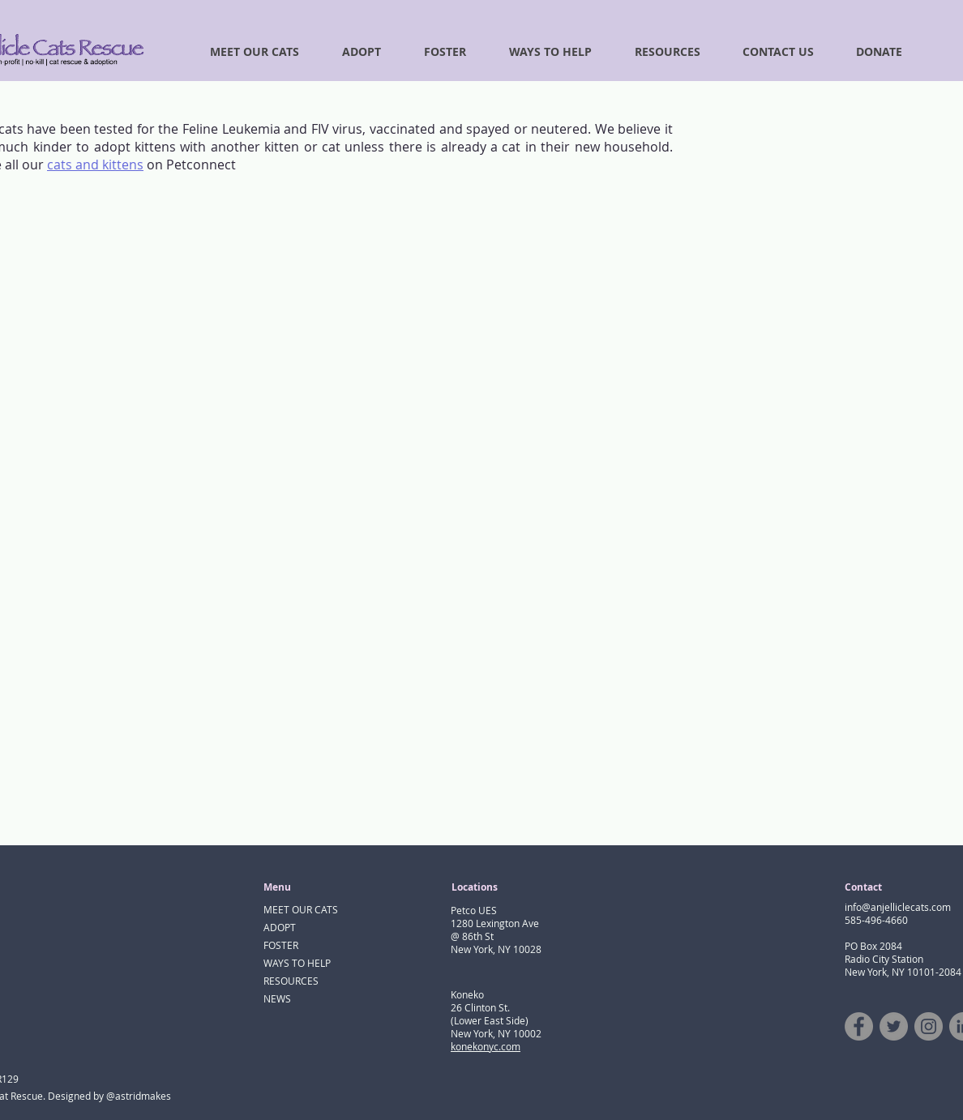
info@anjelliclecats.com (898, 906)
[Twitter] (894, 1026)
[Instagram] (928, 1026)
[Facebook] (859, 1026)
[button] (870, 51)
